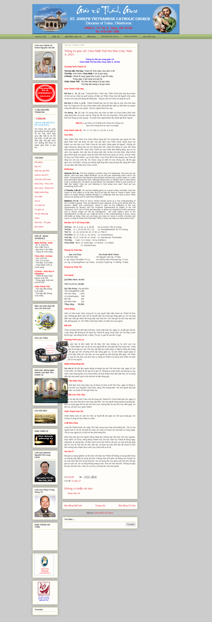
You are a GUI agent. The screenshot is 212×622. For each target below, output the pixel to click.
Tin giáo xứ (76, 481)
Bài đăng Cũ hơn (127, 505)
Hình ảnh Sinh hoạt (43, 179)
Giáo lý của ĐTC (41, 175)
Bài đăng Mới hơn (73, 505)
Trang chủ (100, 505)
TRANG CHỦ (40, 37)
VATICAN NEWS (130, 36)
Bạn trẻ (38, 166)
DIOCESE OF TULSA (109, 36)
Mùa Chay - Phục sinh (44, 184)
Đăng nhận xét (74, 493)
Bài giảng (38, 162)
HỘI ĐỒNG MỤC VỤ (73, 37)
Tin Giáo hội (40, 205)
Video (37, 218)
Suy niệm (38, 196)
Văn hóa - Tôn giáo (43, 222)
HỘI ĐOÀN (91, 37)
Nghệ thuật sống (41, 192)
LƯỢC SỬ (55, 37)
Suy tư (37, 201)
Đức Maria (39, 227)
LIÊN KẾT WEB (149, 37)
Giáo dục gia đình (42, 171)
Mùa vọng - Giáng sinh (44, 188)
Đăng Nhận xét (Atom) (104, 513)
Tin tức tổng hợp (41, 214)
